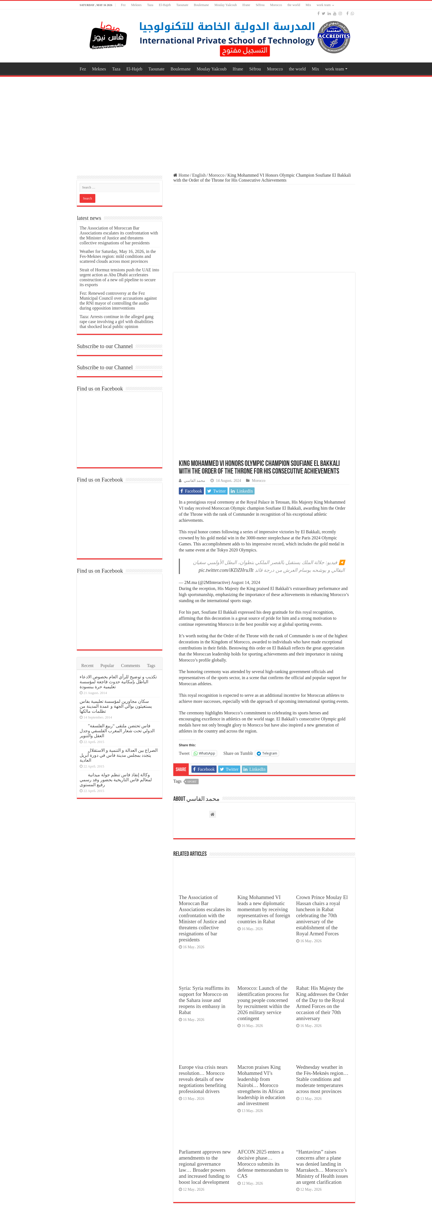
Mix (308, 5)
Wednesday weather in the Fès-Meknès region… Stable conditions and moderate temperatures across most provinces (322, 988)
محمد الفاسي (194, 389)
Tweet (184, 662)
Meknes (136, 5)
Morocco (276, 5)
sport (192, 690)
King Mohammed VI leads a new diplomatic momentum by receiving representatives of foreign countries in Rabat (263, 818)
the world (294, 5)
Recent (87, 665)
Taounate (182, 5)
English (199, 175)
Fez (123, 5)
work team (324, 5)
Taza (150, 5)
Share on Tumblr (238, 662)
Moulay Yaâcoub (225, 5)
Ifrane (246, 5)
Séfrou (260, 5)
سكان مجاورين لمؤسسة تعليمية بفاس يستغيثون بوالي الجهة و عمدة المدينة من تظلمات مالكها (116, 706)
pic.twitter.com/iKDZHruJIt (226, 479)
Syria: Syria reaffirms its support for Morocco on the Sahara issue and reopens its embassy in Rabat (204, 909)
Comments (130, 665)
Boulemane (201, 5)
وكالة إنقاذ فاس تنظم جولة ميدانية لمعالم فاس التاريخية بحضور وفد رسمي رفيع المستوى (116, 779)
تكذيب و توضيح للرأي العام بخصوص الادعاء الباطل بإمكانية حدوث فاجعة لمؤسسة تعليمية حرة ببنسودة (118, 681)
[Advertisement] (216, 122)
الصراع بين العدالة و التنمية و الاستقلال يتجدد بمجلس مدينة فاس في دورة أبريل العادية (119, 755)
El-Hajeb (165, 5)
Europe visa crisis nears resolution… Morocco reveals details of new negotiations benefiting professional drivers (203, 988)
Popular (107, 665)
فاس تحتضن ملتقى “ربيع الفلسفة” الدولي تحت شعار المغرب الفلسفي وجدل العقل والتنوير (117, 730)
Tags (151, 665)
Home (181, 175)
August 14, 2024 (245, 491)
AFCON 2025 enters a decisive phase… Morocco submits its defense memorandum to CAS (262, 1073)
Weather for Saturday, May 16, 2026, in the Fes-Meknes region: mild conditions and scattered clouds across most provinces (118, 256)
